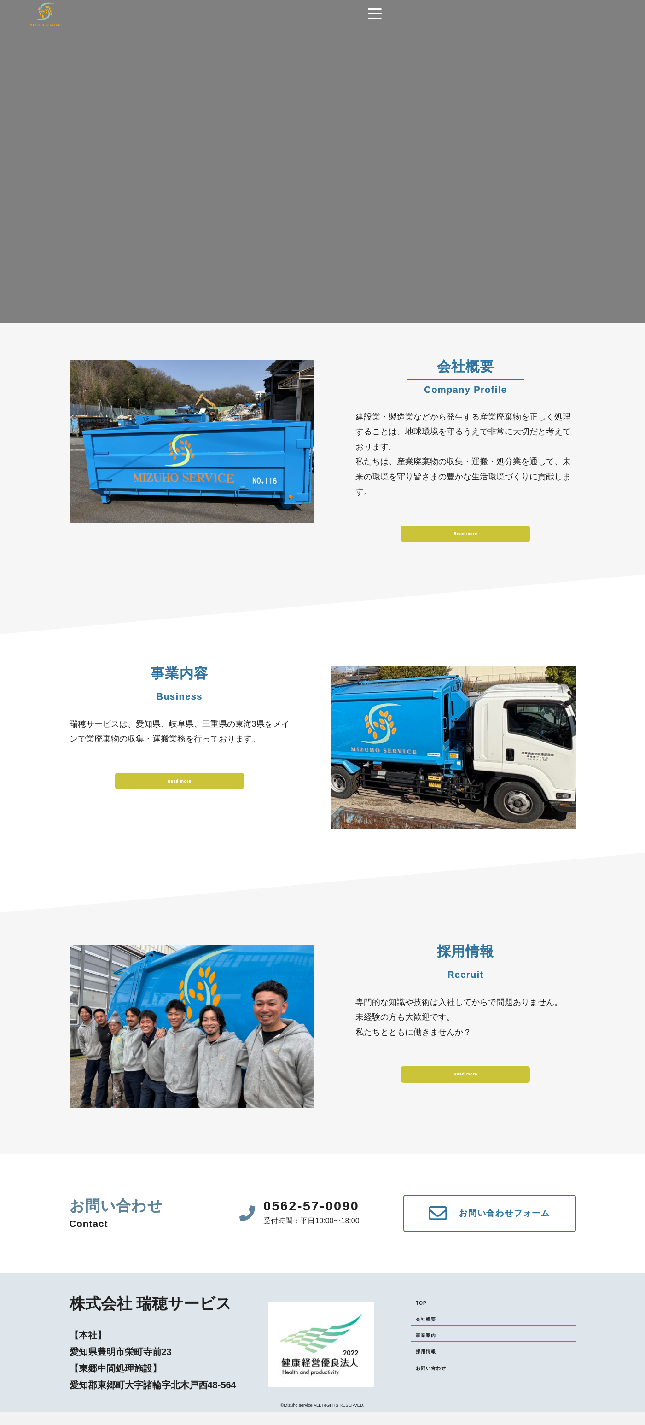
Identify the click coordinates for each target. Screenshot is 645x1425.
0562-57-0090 (311, 1219)
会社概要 (431, 1336)
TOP (424, 1317)
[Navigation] (566, 14)
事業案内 (431, 1355)
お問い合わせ (439, 1393)
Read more (465, 540)
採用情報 (431, 1374)
